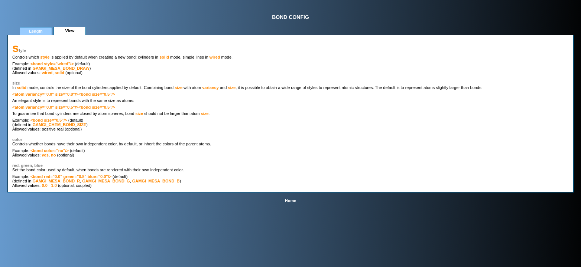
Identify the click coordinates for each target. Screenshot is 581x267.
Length (36, 31)
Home (290, 200)
